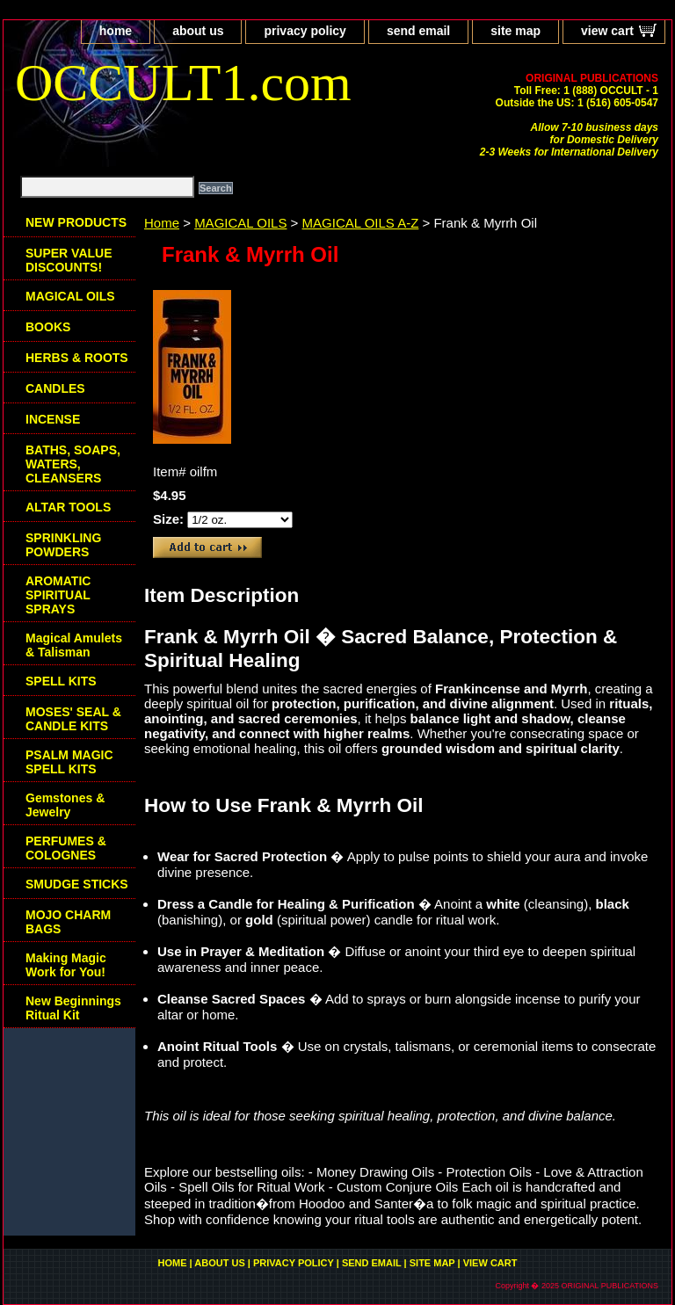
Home (161, 222)
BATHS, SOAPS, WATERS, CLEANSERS (72, 464)
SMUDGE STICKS (76, 884)
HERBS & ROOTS (76, 358)
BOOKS (47, 327)
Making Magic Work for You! (65, 965)
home (115, 31)
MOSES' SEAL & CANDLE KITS (73, 719)
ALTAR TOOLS (68, 507)
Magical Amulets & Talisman (73, 645)
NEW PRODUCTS (76, 222)
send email (418, 31)
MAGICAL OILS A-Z (360, 222)
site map (515, 31)
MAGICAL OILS (240, 222)
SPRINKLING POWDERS (63, 545)
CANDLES (55, 388)
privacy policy (304, 31)
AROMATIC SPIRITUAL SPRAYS (58, 595)
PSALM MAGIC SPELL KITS (69, 762)
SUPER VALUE (68, 260)
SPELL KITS (61, 681)
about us (197, 31)
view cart (607, 31)
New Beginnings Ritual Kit (73, 1008)
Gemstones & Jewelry (65, 805)
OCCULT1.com (183, 83)
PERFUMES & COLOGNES (65, 848)
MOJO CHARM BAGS (68, 922)
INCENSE (52, 419)
